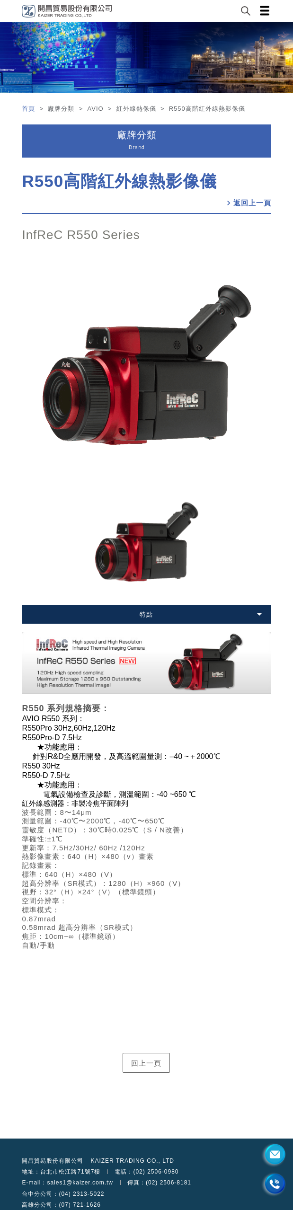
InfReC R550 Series (81, 235)
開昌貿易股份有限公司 (52, 1160)
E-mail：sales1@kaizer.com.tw (67, 1182)
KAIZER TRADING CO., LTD (132, 1160)
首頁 (29, 108)
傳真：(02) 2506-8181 (159, 1182)
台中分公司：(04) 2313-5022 (63, 1194)
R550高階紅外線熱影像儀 (119, 181)
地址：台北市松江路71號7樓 (61, 1171)
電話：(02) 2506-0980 (146, 1171)
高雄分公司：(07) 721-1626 (61, 1204)
